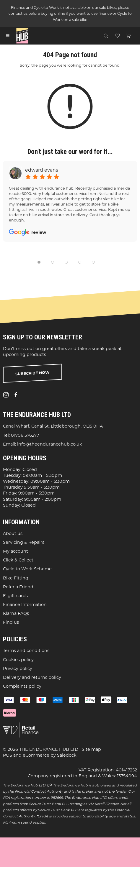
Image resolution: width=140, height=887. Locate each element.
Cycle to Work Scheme (27, 569)
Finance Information (25, 604)
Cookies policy (18, 659)
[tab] (39, 262)
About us (12, 533)
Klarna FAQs (16, 613)
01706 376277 (25, 435)
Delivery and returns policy (32, 677)
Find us (11, 622)
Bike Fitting (15, 578)
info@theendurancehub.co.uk (49, 444)
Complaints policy (22, 686)
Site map (91, 749)
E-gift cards (15, 595)
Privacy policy (17, 668)
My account (15, 551)
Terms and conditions (26, 650)
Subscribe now (32, 373)
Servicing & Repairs (23, 542)
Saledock (66, 755)
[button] (7, 35)
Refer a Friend (18, 586)
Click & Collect (18, 560)
